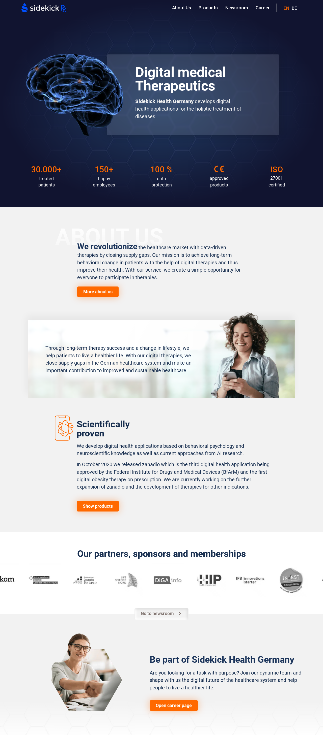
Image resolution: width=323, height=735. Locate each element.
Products (208, 8)
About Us (181, 8)
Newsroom (236, 8)
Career (263, 8)
